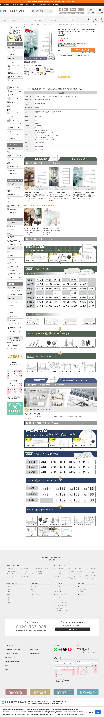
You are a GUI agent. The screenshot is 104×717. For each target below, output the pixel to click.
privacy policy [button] (78, 714)
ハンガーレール (12, 98)
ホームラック (12, 55)
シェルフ (10, 252)
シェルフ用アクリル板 (14, 124)
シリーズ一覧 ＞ (15, 244)
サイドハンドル (12, 120)
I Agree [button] (98, 712)
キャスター (11, 95)
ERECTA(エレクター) (35, 24)
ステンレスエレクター (14, 230)
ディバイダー (12, 106)
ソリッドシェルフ (13, 195)
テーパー (10, 131)
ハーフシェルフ (12, 109)
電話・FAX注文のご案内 (13, 345)
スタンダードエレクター (14, 295)
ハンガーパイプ (12, 113)
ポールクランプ (12, 135)
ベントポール (12, 84)
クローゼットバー (13, 205)
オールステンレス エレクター (13, 233)
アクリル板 (11, 170)
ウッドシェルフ (12, 69)
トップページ (27, 24)
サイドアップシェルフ (14, 156)
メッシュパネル (12, 266)
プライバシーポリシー (12, 348)
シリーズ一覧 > (14, 138)
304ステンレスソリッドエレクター (13, 241)
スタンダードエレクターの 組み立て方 (13, 341)
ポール (10, 80)
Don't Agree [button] (89, 712)
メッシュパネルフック (14, 270)
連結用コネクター (13, 128)
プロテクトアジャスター (14, 91)
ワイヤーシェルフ (13, 66)
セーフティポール (13, 87)
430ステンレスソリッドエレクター (13, 237)
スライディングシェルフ (14, 77)
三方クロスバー (12, 102)
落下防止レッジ (12, 259)
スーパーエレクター (13, 226)
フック (10, 117)
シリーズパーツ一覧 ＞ (15, 277)
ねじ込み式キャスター (14, 274)
